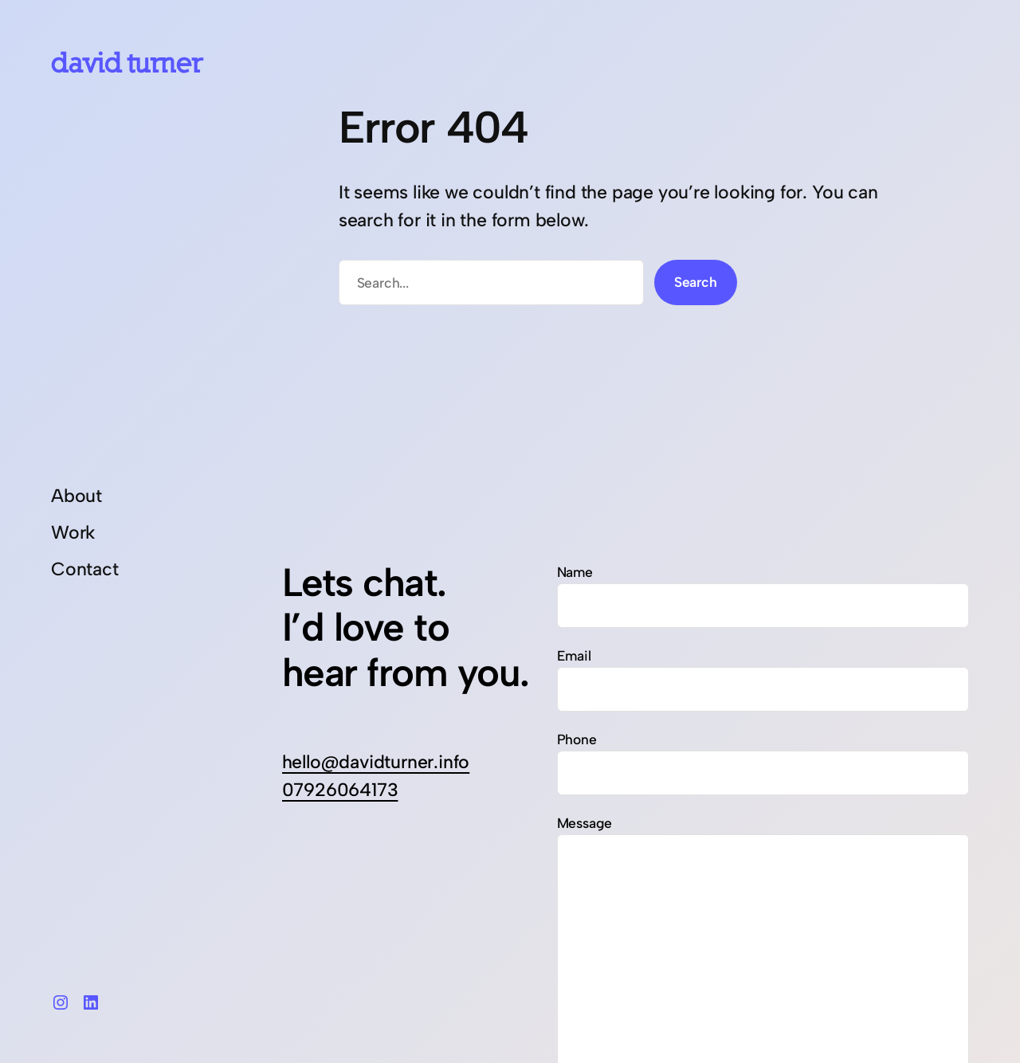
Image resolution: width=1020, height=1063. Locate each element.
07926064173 (340, 790)
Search (695, 281)
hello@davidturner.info (376, 762)
